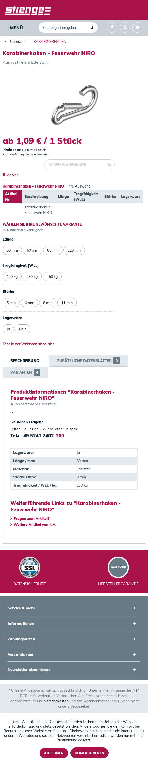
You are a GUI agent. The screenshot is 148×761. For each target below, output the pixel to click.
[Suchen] (92, 27)
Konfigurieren (89, 753)
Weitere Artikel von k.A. (33, 524)
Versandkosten (56, 701)
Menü (14, 27)
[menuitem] (13, 28)
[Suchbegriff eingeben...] (68, 27)
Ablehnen (54, 753)
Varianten (25, 372)
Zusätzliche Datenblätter (88, 360)
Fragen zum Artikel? (30, 518)
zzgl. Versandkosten (33, 154)
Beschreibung (24, 360)
